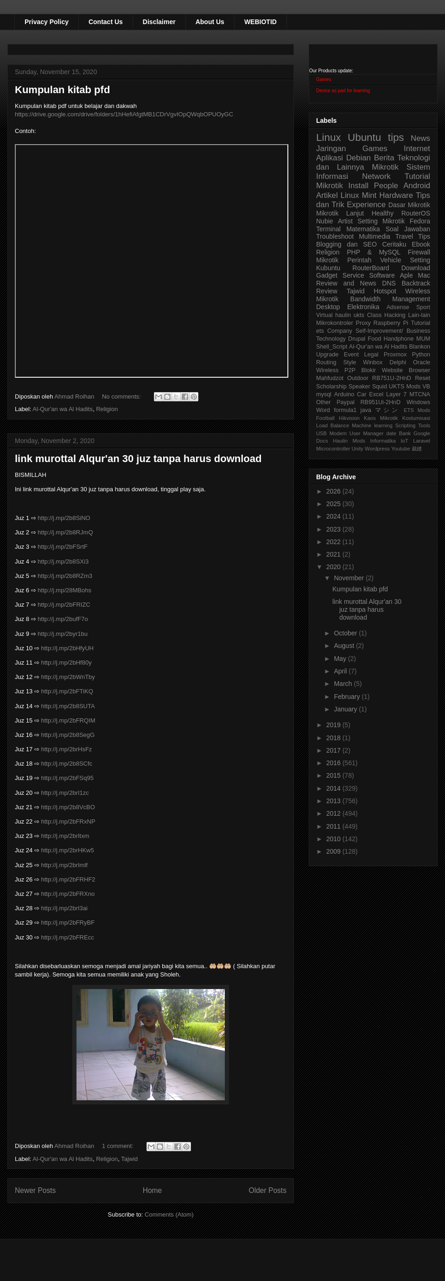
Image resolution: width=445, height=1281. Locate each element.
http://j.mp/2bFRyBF (68, 922)
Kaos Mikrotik (381, 418)
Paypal (346, 402)
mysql (323, 394)
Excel (376, 394)
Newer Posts (35, 1190)
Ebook (421, 244)
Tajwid (129, 1158)
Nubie (324, 221)
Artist (345, 221)
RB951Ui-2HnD (380, 402)
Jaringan (331, 148)
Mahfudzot (329, 378)
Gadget (326, 275)
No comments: (122, 396)
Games (323, 79)
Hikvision (349, 418)
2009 (334, 851)
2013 (334, 801)
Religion (107, 409)
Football (325, 418)
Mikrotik (385, 167)
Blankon (420, 346)
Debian (358, 157)
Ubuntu (364, 137)
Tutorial (420, 323)
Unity (357, 448)
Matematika (363, 229)
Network (376, 176)
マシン (387, 410)
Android (416, 185)
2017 (334, 750)
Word (323, 410)
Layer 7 (396, 394)
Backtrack (416, 283)
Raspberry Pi (391, 323)
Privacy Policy (47, 21)
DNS (389, 283)
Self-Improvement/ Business (393, 331)
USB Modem (331, 433)
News (420, 138)
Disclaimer (159, 21)
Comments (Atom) (169, 1214)
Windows (418, 402)
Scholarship (331, 386)
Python (421, 354)
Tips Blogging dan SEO (373, 240)
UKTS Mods (404, 386)
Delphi (397, 362)
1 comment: (118, 1145)
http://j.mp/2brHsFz (66, 749)
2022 (334, 541)
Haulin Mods (349, 441)
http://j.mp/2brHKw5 (67, 850)
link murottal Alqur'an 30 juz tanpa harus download (138, 458)
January (346, 709)
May (341, 658)
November (349, 578)
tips (396, 137)
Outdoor (358, 378)
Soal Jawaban (408, 229)
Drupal (356, 339)
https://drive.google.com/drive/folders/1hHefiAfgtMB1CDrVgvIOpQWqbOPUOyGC (124, 114)
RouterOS (415, 213)
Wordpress (377, 448)
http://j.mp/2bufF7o (63, 618)
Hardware (396, 195)
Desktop (328, 307)
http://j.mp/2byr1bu (63, 633)
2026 (334, 491)
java (366, 410)
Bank (405, 433)
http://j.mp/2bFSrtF (63, 546)
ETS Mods (417, 410)
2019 (334, 725)
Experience (366, 204)
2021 (334, 554)
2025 (334, 503)
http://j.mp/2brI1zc (65, 792)
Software (381, 275)
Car (361, 394)
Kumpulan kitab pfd (62, 89)
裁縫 (417, 448)
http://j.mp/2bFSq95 (67, 777)
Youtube (400, 448)
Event (351, 354)
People (386, 185)
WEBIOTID (260, 21)
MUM (423, 339)
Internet (417, 148)
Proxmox (395, 354)
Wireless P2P (336, 370)
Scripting (405, 425)
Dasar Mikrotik (409, 205)
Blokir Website (382, 370)
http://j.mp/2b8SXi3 (63, 561)
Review (326, 291)
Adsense (398, 307)
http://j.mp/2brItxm (65, 835)
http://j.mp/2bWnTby (68, 676)
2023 (334, 529)
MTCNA (419, 394)
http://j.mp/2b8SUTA (68, 706)
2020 (334, 567)
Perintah (359, 260)
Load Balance (332, 425)
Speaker (359, 386)
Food (374, 339)
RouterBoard (370, 268)
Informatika (383, 441)
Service (353, 275)
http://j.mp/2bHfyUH (67, 648)
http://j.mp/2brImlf (64, 865)
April (341, 671)
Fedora (420, 221)
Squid (379, 386)
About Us (210, 21)
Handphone (398, 339)
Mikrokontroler (334, 323)
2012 (334, 813)
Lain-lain (419, 315)
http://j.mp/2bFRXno (68, 893)
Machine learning (372, 425)
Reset (422, 378)
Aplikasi (329, 157)
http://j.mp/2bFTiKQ (67, 691)
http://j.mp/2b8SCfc (67, 763)
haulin (343, 315)
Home (152, 1190)
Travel (404, 236)
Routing (326, 362)
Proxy (363, 323)
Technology (331, 339)
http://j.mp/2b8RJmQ (65, 532)
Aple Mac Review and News (373, 279)
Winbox (372, 362)
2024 (334, 516)
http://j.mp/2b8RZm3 (65, 575)
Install (358, 185)
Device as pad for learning (343, 90)
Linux (328, 137)
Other (323, 402)
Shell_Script (331, 346)
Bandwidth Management (390, 299)
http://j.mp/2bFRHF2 (68, 879)
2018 (334, 738)
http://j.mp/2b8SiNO (64, 517)
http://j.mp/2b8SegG (68, 734)
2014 (334, 788)
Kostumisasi (416, 418)
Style (349, 362)
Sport (423, 307)
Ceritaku (394, 244)
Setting (420, 260)
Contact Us (106, 21)
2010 (334, 839)
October (346, 633)
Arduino (344, 394)
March (344, 683)
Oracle (421, 362)
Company (339, 331)
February (348, 696)
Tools (424, 425)
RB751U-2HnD (391, 378)
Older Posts (267, 1190)
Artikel (327, 195)
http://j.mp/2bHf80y (66, 662)
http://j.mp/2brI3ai (64, 908)
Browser (419, 370)
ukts (359, 315)
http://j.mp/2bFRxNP (68, 821)
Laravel (421, 441)
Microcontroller (333, 448)
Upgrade (327, 354)
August (345, 645)
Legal (371, 354)
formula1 (345, 410)
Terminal (328, 229)
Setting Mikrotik (381, 221)
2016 (334, 763)
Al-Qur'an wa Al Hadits (62, 409)
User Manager (367, 433)
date (391, 433)
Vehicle (390, 260)
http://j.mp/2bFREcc (67, 937)
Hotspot (385, 291)
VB (426, 386)
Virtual (324, 315)
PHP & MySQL (373, 252)
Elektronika (363, 307)
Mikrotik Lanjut (340, 213)
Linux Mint (359, 195)
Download (415, 268)
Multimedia (374, 236)
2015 (334, 775)
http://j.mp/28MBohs (64, 590)
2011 (334, 826)
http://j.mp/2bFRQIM (68, 720)
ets (320, 331)
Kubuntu (328, 268)
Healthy (383, 213)
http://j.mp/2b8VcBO (68, 807)
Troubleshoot (335, 236)
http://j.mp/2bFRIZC (64, 604)
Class (374, 315)
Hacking (395, 315)
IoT (404, 441)
